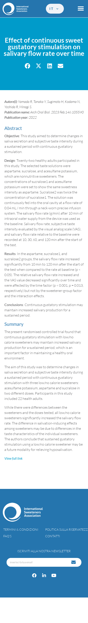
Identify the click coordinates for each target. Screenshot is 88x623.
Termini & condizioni (20, 529)
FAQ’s (7, 536)
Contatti (52, 536)
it (54, 9)
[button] (81, 9)
